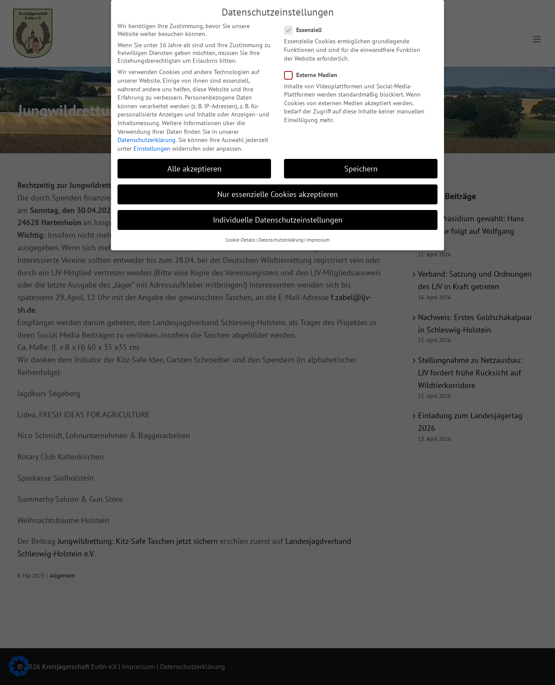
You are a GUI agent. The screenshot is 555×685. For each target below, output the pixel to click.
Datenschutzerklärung (147, 128)
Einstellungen (152, 137)
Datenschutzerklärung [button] (281, 229)
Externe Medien (314, 63)
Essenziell (306, 19)
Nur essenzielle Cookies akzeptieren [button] (277, 182)
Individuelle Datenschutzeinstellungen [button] (278, 208)
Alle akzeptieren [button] (194, 157)
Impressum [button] (318, 229)
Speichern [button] (361, 157)
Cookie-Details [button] (240, 229)
